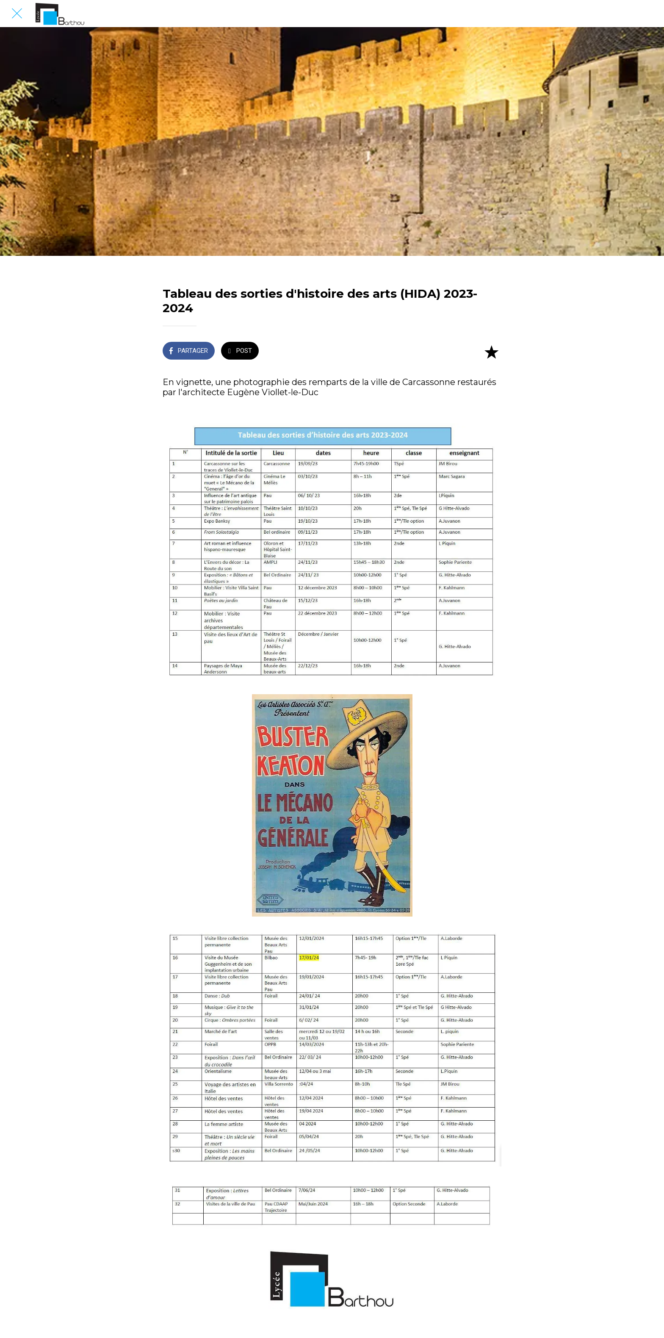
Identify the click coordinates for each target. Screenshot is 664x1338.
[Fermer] (17, 13)
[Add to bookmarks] (491, 351)
